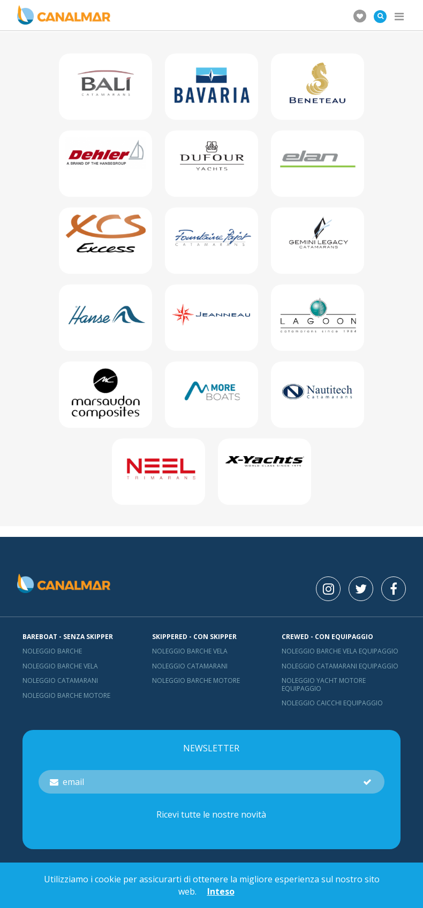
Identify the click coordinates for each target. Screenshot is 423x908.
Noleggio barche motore (66, 695)
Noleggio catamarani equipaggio (340, 666)
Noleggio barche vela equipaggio (340, 651)
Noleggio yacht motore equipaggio (324, 684)
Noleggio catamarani (60, 680)
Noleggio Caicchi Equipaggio (332, 702)
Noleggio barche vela (60, 666)
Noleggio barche (52, 651)
